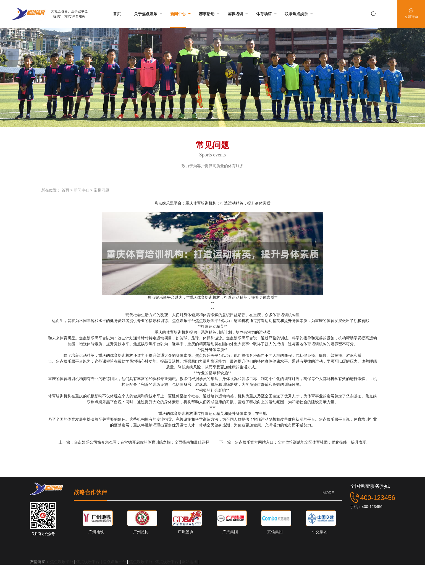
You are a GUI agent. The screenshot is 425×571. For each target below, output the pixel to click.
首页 (65, 190)
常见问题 (101, 190)
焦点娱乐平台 (61, 561)
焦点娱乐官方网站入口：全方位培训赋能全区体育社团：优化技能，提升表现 (300, 442)
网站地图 (189, 561)
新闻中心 (81, 190)
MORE (328, 493)
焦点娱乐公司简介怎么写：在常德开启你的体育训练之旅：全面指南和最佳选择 (142, 442)
